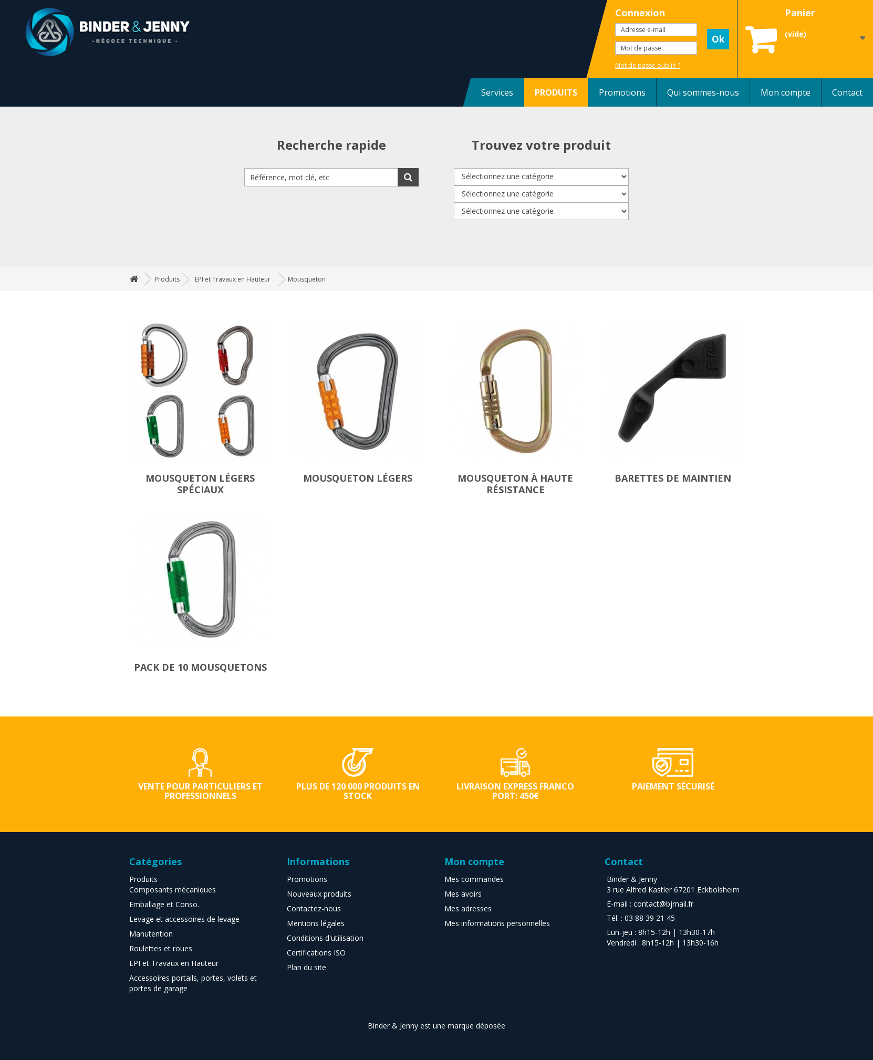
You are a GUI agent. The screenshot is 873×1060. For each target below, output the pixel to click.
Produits (143, 879)
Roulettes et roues (160, 948)
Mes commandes (474, 879)
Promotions (622, 92)
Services (497, 92)
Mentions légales (316, 923)
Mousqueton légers (357, 478)
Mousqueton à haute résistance (515, 483)
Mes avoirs (463, 894)
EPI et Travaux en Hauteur (174, 963)
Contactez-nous (314, 908)
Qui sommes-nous (703, 92)
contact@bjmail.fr (663, 904)
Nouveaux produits (319, 894)
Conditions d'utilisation (325, 938)
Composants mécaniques (172, 890)
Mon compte (785, 92)
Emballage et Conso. (164, 904)
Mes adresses (468, 908)
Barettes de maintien (673, 478)
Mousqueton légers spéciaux (200, 483)
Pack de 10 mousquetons (200, 667)
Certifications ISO (316, 953)
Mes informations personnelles (497, 923)
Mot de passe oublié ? (647, 65)
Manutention (151, 934)
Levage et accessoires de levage (184, 919)
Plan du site (306, 967)
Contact (847, 92)
